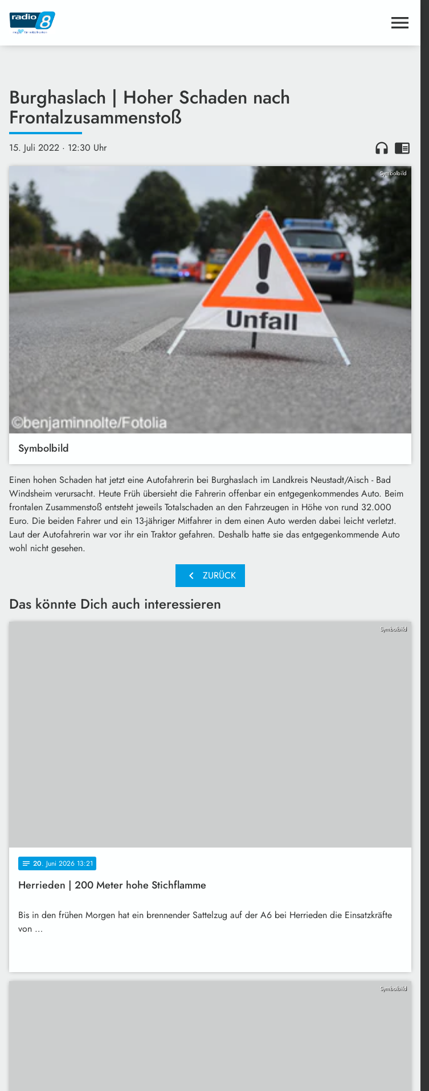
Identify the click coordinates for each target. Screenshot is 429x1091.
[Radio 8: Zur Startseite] (109, 22)
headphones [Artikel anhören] (382, 148)
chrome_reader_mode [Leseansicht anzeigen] (402, 148)
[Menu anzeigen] (400, 22)
